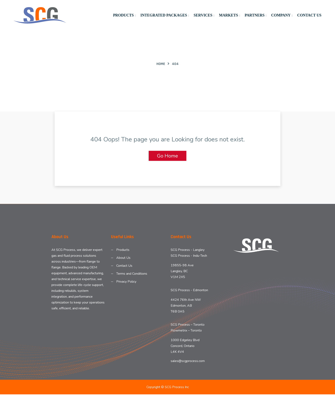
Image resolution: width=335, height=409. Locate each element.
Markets (228, 15)
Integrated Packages (163, 15)
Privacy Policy (126, 281)
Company (281, 15)
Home (160, 63)
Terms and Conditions (131, 273)
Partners (255, 15)
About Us (123, 257)
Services (203, 15)
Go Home (167, 155)
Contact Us (309, 15)
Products (123, 15)
